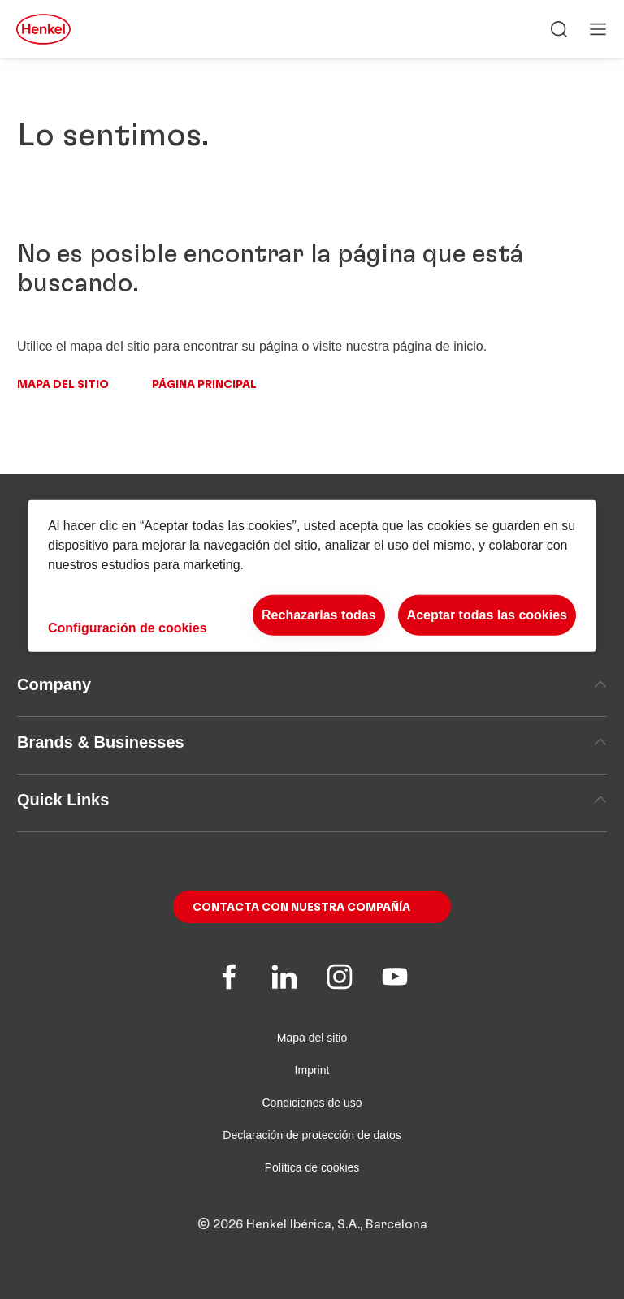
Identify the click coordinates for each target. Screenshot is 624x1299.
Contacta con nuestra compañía (301, 907)
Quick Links (312, 800)
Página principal (204, 385)
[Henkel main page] (43, 29)
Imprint (312, 1070)
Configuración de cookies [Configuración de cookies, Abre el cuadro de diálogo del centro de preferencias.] (127, 627)
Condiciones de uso (312, 1102)
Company (312, 684)
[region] (312, 576)
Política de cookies (312, 1167)
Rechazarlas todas (319, 615)
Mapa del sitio (63, 385)
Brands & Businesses (312, 742)
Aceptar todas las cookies (487, 615)
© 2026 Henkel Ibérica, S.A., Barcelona (312, 1224)
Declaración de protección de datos (312, 1135)
